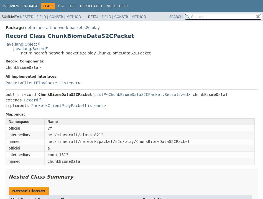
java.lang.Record (29, 48)
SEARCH (176, 17)
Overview (10, 6)
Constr (56, 17)
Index (110, 6)
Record (31, 100)
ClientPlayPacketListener (50, 83)
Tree (72, 6)
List (99, 94)
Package (30, 6)
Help (123, 6)
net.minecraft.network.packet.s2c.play (62, 27)
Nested (26, 17)
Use (61, 6)
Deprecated (91, 6)
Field (41, 17)
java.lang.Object (21, 44)
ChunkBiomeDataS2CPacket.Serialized (148, 94)
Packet (13, 83)
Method (74, 17)
